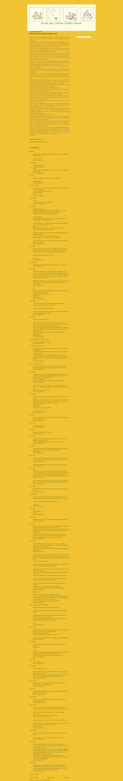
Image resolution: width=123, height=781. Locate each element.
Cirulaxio (32, 262)
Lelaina (31, 688)
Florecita (31, 246)
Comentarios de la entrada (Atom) (43, 780)
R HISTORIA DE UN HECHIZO (40, 141)
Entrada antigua (66, 777)
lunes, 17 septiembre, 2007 (38, 160)
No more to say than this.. (35, 345)
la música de (59, 62)
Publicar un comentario (34, 774)
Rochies (31, 206)
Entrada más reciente (34, 777)
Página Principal (50, 777)
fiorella (31, 762)
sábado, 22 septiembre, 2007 (39, 760)
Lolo (31, 175)
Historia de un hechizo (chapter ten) (43, 34)
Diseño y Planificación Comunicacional (38, 339)
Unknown (32, 198)
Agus (31, 151)
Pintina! (31, 455)
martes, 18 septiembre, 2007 (38, 514)
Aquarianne (32, 494)
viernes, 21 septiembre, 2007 (39, 694)
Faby (31, 288)
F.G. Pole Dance (33, 185)
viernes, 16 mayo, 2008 (37, 771)
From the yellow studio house (61, 23)
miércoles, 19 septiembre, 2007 (39, 678)
